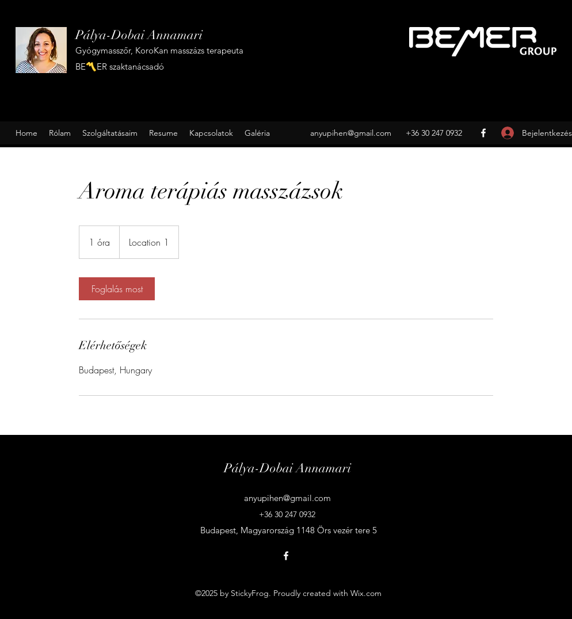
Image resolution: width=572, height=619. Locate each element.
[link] (117, 288)
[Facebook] (483, 133)
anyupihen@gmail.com (350, 133)
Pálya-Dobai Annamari (139, 35)
